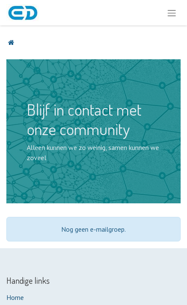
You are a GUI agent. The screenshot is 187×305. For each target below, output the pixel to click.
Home (15, 297)
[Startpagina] (11, 42)
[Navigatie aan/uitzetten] (172, 12)
